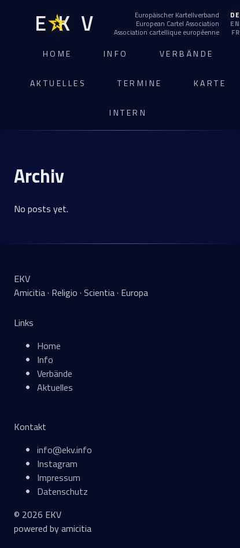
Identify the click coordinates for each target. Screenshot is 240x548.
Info (116, 53)
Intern (128, 112)
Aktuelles (58, 83)
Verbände (187, 53)
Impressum (58, 477)
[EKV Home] (64, 23)
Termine (140, 83)
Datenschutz (62, 491)
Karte (210, 83)
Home (57, 53)
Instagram (57, 464)
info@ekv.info (64, 450)
